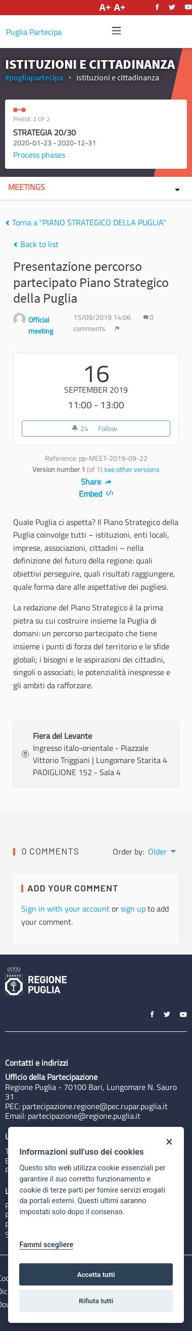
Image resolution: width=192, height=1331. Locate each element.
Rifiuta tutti (96, 1301)
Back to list (36, 244)
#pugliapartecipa (34, 77)
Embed (96, 494)
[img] (116, 30)
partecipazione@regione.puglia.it (84, 1116)
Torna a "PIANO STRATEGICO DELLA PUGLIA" (85, 222)
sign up (133, 908)
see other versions (132, 469)
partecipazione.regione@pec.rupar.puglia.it (95, 1106)
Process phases (39, 155)
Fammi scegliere (46, 1245)
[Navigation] (116, 31)
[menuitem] (161, 850)
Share (96, 482)
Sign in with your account (65, 908)
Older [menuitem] (157, 851)
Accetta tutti (96, 1274)
